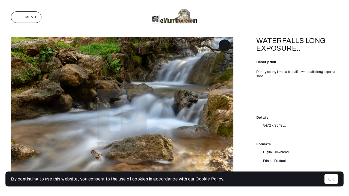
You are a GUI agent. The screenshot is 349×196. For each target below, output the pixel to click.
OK (331, 179)
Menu (26, 17)
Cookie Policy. (209, 179)
